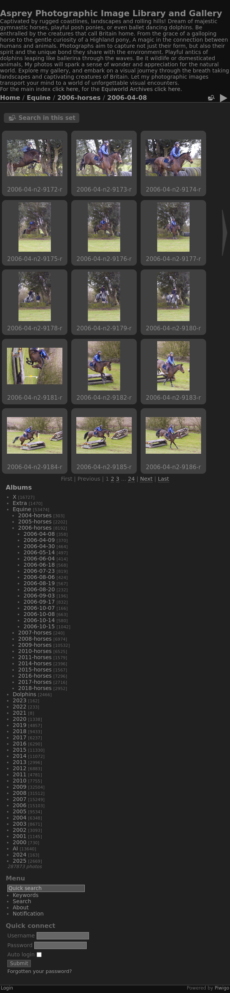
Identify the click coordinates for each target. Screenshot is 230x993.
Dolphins (24, 694)
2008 (20, 793)
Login (7, 988)
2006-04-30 (39, 546)
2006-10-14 (39, 620)
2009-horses (35, 645)
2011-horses (35, 657)
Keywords (26, 895)
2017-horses (35, 682)
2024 (20, 855)
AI (15, 848)
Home (10, 97)
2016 (20, 744)
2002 (20, 830)
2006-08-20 (39, 589)
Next (146, 479)
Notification (28, 914)
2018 (20, 731)
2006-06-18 (39, 565)
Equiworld (115, 89)
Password (19, 945)
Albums (19, 487)
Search (22, 901)
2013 (20, 762)
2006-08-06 (39, 577)
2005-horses (35, 521)
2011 (20, 774)
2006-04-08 (127, 97)
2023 (20, 700)
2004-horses (35, 515)
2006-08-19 (39, 583)
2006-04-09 (39, 540)
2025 (20, 861)
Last (163, 479)
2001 (20, 836)
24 (131, 479)
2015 (20, 750)
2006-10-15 (39, 626)
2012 (20, 768)
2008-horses (35, 639)
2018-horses (35, 688)
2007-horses (35, 632)
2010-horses (35, 651)
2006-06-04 (39, 558)
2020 (20, 719)
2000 (20, 842)
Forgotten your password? (39, 971)
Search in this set (47, 117)
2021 (20, 713)
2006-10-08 (39, 614)
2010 (20, 781)
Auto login (24, 954)
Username (21, 935)
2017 (20, 737)
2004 (20, 818)
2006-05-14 (39, 552)
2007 (20, 799)
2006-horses (79, 97)
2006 (20, 805)
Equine (39, 97)
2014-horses (35, 663)
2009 (20, 787)
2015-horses (35, 669)
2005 (20, 811)
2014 (20, 756)
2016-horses (35, 676)
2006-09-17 (39, 602)
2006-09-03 (39, 595)
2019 (20, 725)
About (21, 907)
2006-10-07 (39, 608)
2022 (20, 707)
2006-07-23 (39, 571)
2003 (20, 824)
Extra (20, 503)
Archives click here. (156, 89)
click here (65, 89)
